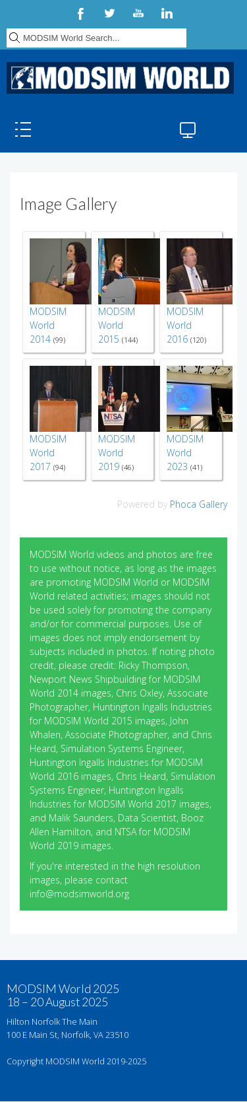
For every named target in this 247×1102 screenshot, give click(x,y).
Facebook (80, 13)
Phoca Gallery (198, 504)
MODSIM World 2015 (116, 325)
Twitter (109, 13)
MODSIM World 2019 (116, 452)
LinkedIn (167, 13)
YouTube (138, 13)
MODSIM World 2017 (48, 452)
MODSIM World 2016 (185, 325)
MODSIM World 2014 (48, 325)
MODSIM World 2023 (185, 452)
